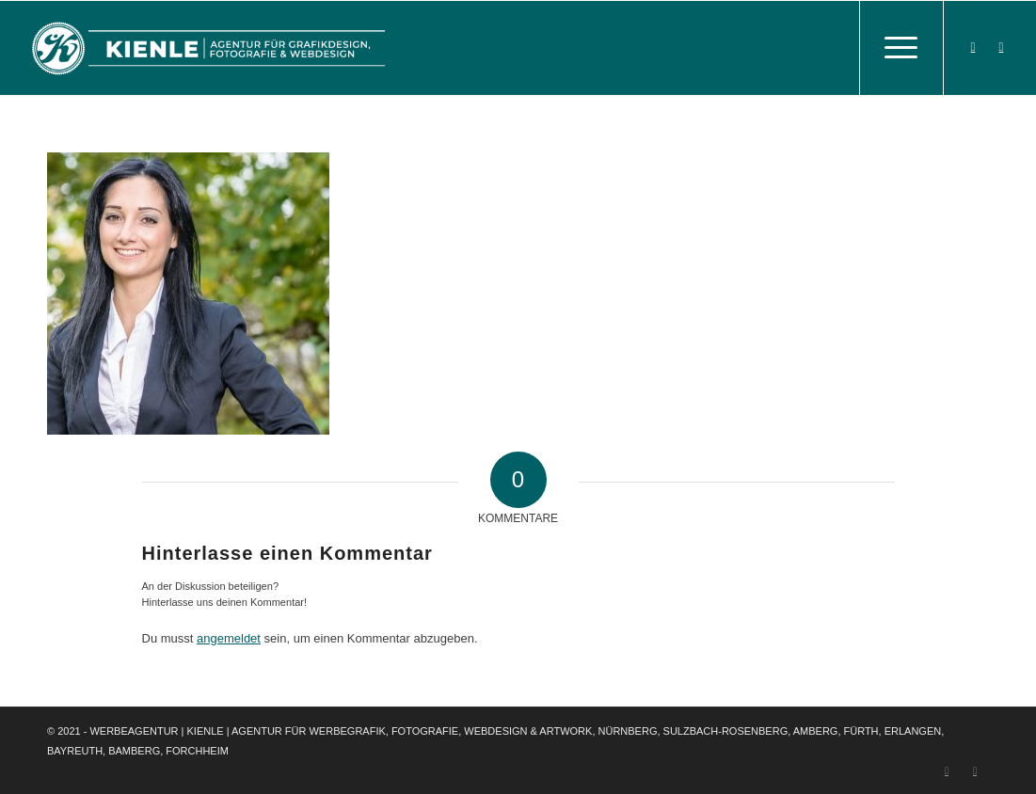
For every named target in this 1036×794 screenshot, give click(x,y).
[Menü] (901, 48)
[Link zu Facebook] (973, 47)
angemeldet (229, 638)
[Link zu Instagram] (1001, 47)
